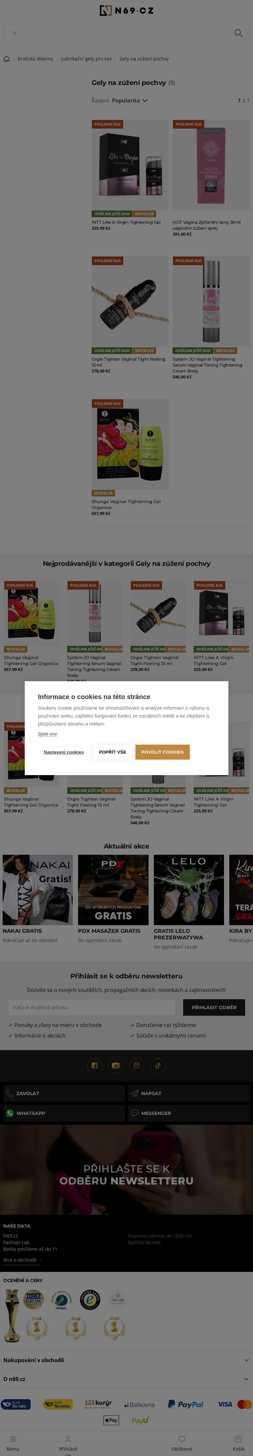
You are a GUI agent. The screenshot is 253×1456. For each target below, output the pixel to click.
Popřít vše (112, 752)
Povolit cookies (162, 752)
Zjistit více (47, 733)
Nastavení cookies (64, 752)
